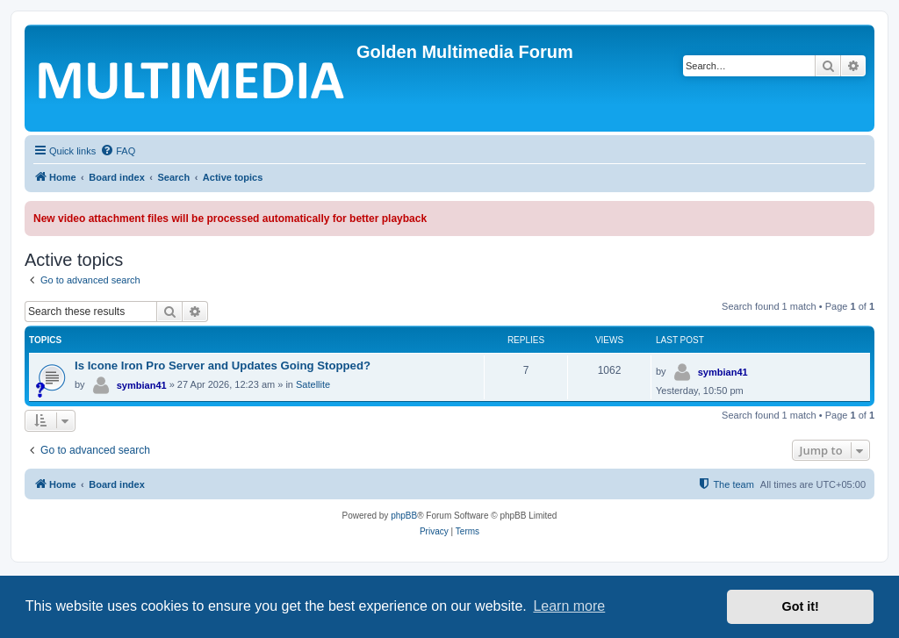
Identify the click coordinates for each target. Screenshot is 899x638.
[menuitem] (117, 150)
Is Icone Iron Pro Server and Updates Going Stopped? (222, 365)
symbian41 (142, 385)
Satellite (313, 384)
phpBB (404, 515)
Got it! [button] (800, 606)
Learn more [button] (569, 606)
